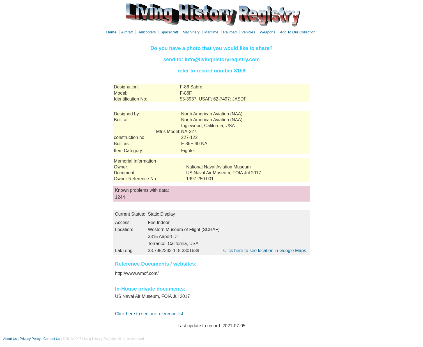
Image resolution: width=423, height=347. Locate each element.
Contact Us (51, 339)
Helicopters (146, 32)
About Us (10, 339)
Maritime (211, 32)
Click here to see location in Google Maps (264, 250)
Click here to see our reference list (149, 313)
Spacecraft (169, 32)
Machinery (191, 32)
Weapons (267, 32)
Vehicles (248, 32)
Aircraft (127, 32)
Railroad (229, 32)
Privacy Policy (30, 339)
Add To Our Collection (297, 32)
